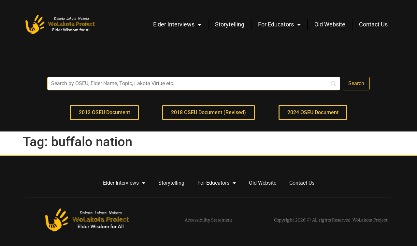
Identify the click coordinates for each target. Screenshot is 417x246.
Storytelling (229, 24)
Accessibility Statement (208, 220)
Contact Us (373, 24)
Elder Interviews (177, 24)
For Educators (279, 24)
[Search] (356, 83)
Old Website (329, 24)
